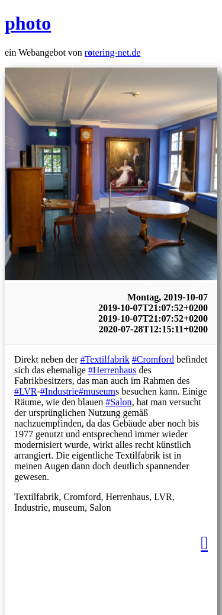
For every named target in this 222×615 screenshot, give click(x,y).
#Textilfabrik (105, 359)
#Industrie (59, 391)
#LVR (25, 391)
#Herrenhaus (112, 370)
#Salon (118, 402)
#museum (97, 391)
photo (28, 23)
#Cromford (153, 359)
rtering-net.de (113, 52)
